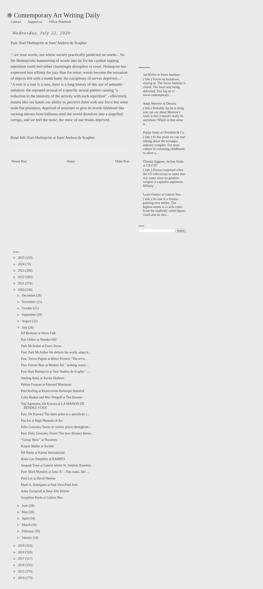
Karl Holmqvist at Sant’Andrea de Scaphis (53, 43)
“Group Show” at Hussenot (39, 440)
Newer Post (19, 161)
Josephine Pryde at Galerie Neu (41, 497)
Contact (16, 22)
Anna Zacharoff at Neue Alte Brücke (45, 491)
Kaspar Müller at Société (37, 446)
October (27, 308)
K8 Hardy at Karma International (43, 452)
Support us (35, 22)
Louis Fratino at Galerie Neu (162, 194)
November (29, 302)
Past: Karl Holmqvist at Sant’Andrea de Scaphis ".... (55, 371)
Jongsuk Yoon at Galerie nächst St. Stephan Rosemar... (57, 465)
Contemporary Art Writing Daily (53, 15)
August (27, 321)
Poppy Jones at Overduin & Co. (164, 132)
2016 (21, 565)
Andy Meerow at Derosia (159, 103)
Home (71, 161)
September (29, 314)
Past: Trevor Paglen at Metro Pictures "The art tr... (54, 359)
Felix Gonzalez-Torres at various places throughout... (56, 427)
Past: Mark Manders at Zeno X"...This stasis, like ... (55, 472)
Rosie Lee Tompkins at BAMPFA (43, 459)
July (25, 327)
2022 (21, 277)
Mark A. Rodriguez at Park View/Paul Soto (49, 485)
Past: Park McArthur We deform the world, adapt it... (56, 352)
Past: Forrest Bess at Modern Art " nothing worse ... (55, 365)
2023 (21, 270)
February (28, 531)
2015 (21, 571)
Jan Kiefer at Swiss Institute (161, 74)
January (27, 537)
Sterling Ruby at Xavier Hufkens (42, 378)
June (25, 505)
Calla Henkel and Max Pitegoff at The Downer (52, 397)
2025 (21, 258)
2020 (21, 290)
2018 (21, 552)
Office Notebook (60, 22)
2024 (21, 264)
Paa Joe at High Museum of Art (41, 420)
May (25, 512)
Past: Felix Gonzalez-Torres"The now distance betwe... (57, 433)
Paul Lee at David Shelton (38, 478)
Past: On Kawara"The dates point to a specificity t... (55, 414)
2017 (21, 558)
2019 (21, 545)
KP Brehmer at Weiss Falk (38, 333)
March (26, 525)
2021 (21, 283)
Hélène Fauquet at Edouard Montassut (46, 384)
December (29, 295)
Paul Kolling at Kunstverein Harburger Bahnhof (52, 391)
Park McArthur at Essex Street (41, 346)
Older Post (122, 161)
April (26, 518)
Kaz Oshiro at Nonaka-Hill (38, 339)
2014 (21, 578)
